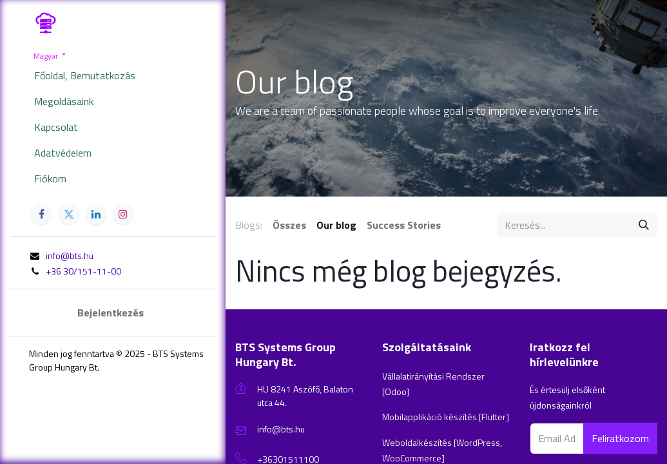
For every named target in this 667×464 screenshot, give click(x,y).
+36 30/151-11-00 (83, 271)
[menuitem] (113, 75)
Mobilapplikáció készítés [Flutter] (445, 416)
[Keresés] (643, 225)
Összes (289, 225)
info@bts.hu (69, 255)
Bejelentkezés (110, 312)
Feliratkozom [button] (620, 438)
